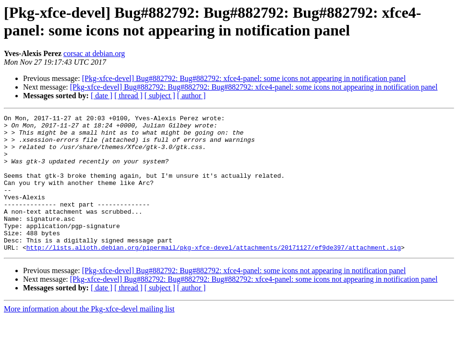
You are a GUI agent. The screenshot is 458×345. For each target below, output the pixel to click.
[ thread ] (128, 96)
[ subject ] (160, 96)
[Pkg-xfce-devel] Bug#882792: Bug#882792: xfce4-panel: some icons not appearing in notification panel (244, 78)
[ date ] (101, 96)
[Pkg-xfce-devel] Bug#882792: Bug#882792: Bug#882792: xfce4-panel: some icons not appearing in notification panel (254, 87)
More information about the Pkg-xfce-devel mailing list (89, 336)
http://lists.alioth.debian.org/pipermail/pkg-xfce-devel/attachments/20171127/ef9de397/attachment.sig (213, 274)
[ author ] (191, 96)
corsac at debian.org (94, 53)
